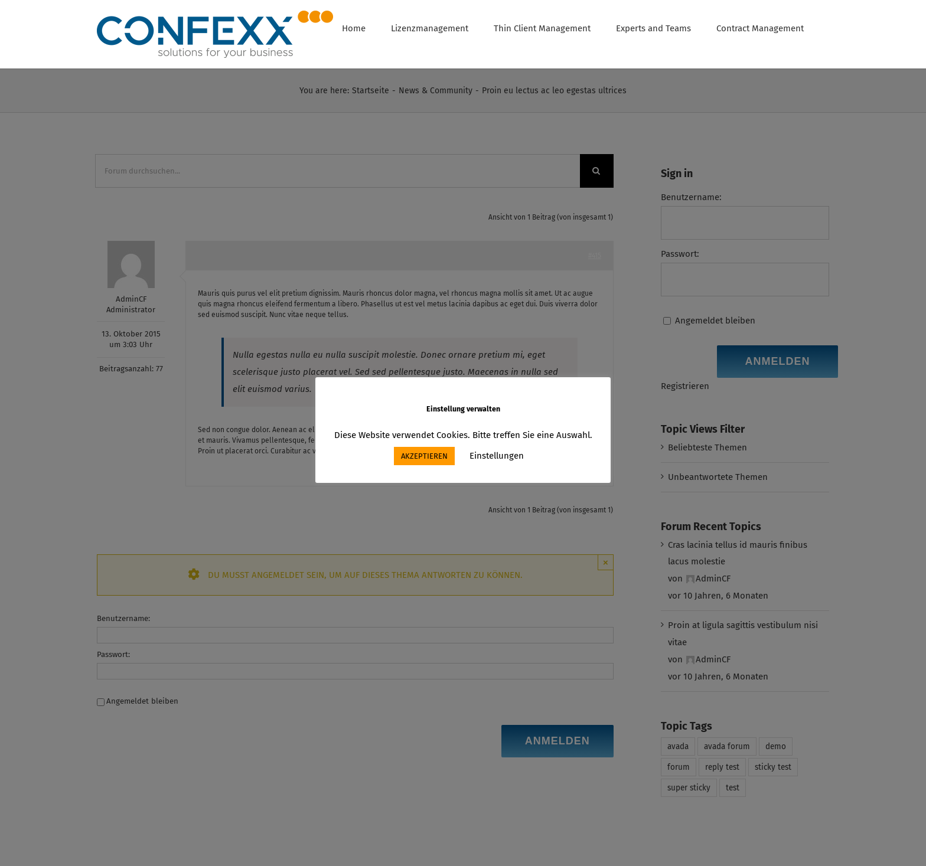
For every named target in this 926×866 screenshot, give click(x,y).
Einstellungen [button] (496, 455)
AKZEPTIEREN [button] (424, 456)
